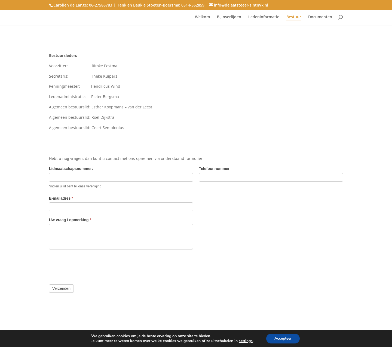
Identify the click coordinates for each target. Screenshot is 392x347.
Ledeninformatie (263, 17)
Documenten (320, 17)
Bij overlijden (229, 17)
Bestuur (293, 17)
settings (246, 341)
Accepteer (283, 338)
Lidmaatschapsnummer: (71, 168)
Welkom (202, 17)
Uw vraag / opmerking (70, 220)
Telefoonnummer (214, 168)
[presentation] (90, 265)
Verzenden (61, 288)
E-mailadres (61, 198)
